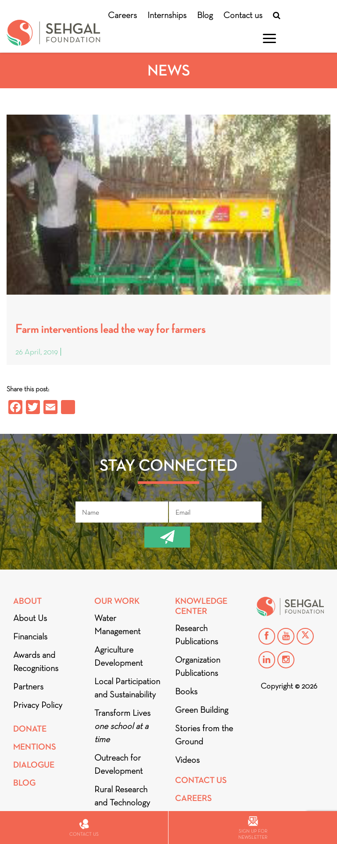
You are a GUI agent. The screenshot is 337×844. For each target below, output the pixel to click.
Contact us (242, 15)
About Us (30, 618)
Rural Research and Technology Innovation (122, 802)
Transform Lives (122, 725)
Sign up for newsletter (252, 828)
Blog (205, 15)
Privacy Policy (37, 705)
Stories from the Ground (204, 735)
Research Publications (196, 634)
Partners (28, 686)
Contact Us (201, 780)
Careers (122, 15)
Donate (30, 729)
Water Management (117, 624)
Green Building (201, 709)
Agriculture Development (118, 656)
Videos (187, 759)
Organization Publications (197, 666)
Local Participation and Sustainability (127, 688)
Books (186, 691)
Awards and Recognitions (35, 661)
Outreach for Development (118, 764)
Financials (30, 636)
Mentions (34, 747)
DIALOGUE (33, 765)
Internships (166, 15)
